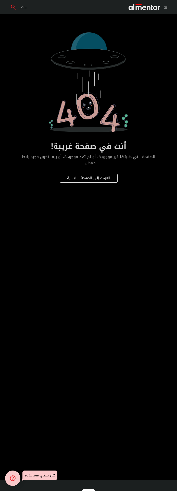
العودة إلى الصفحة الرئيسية (88, 178)
